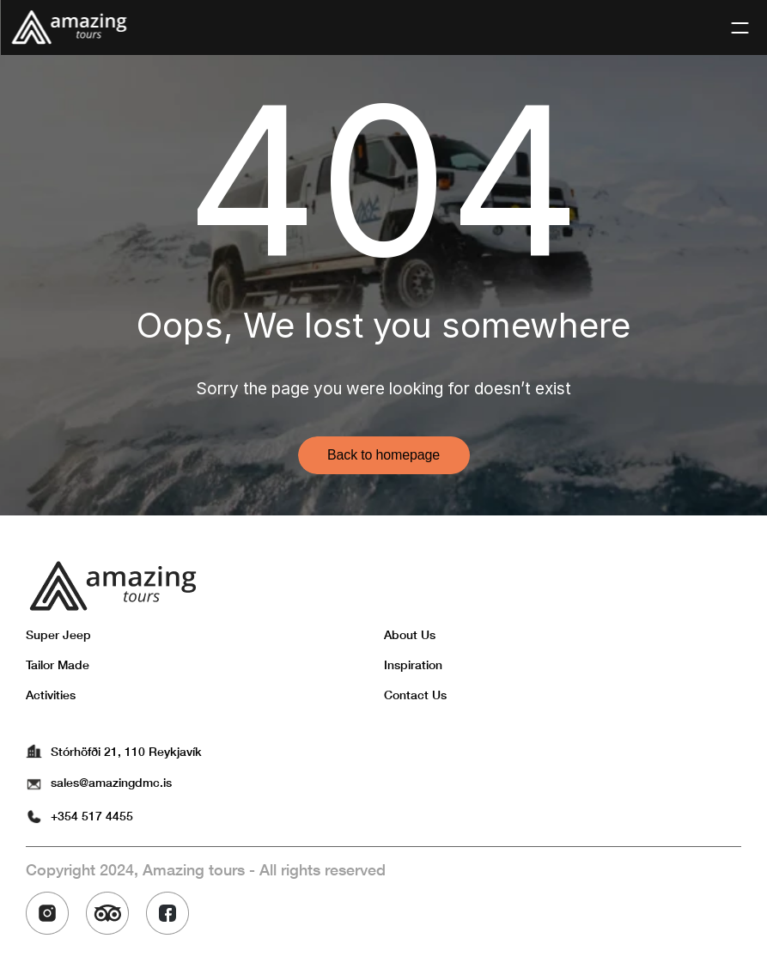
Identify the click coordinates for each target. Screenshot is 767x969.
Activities (51, 694)
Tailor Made (57, 664)
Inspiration (413, 664)
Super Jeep (58, 634)
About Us (409, 634)
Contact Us (415, 694)
